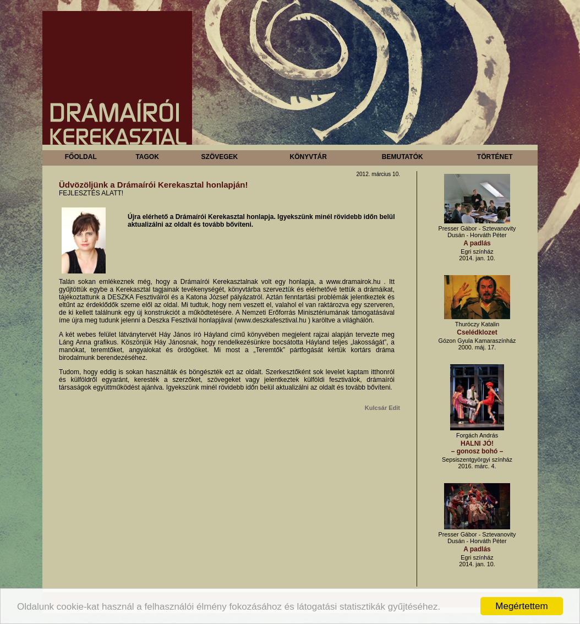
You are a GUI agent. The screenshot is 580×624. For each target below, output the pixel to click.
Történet (495, 157)
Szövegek (219, 157)
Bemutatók (402, 157)
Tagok (146, 157)
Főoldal (81, 157)
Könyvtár (307, 157)
